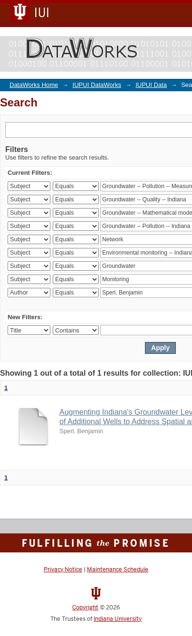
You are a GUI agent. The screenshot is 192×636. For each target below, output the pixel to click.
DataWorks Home (34, 84)
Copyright (85, 607)
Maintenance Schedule (117, 569)
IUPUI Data (151, 84)
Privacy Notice (63, 569)
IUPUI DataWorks (97, 84)
